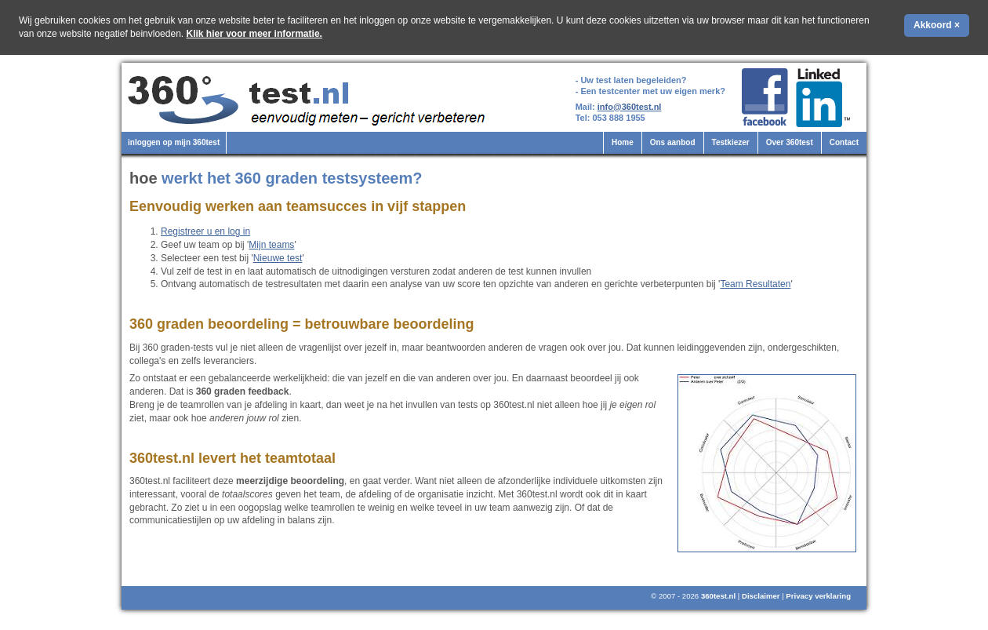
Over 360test (789, 142)
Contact (844, 142)
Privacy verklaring (818, 596)
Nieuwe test (278, 258)
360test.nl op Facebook (765, 97)
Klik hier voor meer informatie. (254, 33)
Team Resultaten (755, 284)
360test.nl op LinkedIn (825, 97)
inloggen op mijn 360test (174, 142)
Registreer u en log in (205, 231)
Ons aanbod (673, 142)
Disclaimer (761, 596)
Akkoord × (937, 25)
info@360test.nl (630, 106)
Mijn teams (271, 244)
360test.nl (718, 596)
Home (623, 142)
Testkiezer (731, 142)
